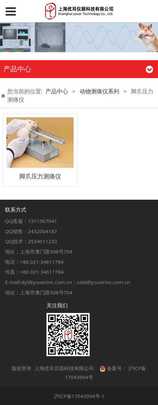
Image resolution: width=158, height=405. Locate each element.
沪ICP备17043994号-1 (79, 396)
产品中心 (56, 91)
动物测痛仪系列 (99, 91)
